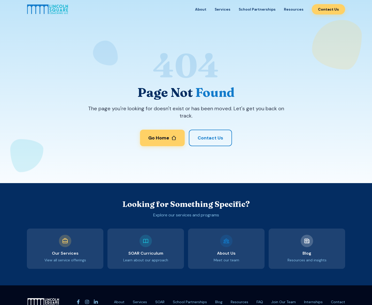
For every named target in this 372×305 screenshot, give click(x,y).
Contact (338, 302)
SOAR (160, 302)
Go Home (162, 138)
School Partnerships (257, 9)
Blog (218, 302)
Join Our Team (283, 302)
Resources (294, 9)
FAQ (260, 302)
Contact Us (328, 9)
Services (222, 9)
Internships (313, 302)
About (200, 9)
